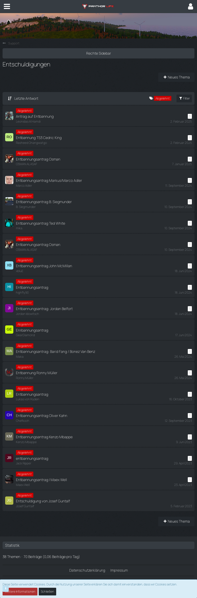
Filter (184, 98)
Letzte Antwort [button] (26, 98)
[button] (7, 6)
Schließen (47, 591)
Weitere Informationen (20, 591)
